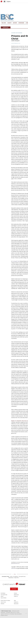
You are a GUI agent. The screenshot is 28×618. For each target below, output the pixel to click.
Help (15, 600)
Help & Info (16, 577)
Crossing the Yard (15, 261)
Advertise (2, 603)
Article (5, 27)
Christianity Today (5, 576)
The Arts (3, 22)
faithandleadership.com (15, 563)
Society (10, 22)
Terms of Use (3, 602)
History (15, 22)
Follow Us (16, 596)
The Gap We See (22, 576)
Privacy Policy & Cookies (5, 600)
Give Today (14, 588)
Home (11, 576)
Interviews (21, 22)
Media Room (11, 577)
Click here (13, 568)
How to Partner (3, 597)
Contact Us (16, 602)
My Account (16, 603)
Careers (15, 593)
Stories (2, 596)
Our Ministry (15, 576)
